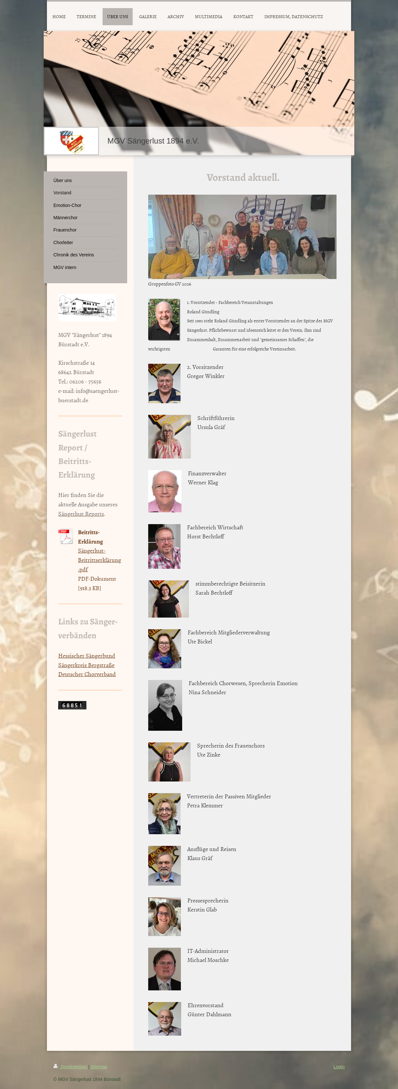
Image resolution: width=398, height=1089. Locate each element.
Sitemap (99, 1066)
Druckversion (70, 1066)
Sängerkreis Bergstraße (86, 665)
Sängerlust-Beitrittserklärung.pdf (99, 560)
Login (339, 1066)
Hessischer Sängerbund (86, 655)
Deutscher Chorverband (87, 674)
